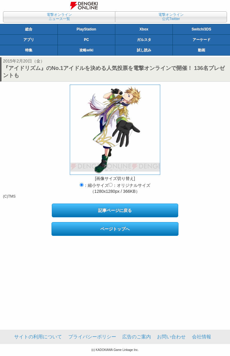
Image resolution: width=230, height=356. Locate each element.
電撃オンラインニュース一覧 (59, 17)
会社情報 (201, 336)
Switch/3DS (201, 29)
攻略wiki (86, 50)
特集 (28, 50)
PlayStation (86, 29)
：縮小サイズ (94, 185)
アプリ (28, 40)
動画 (201, 50)
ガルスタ (144, 40)
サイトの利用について (38, 336)
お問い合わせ (171, 336)
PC (86, 40)
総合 (28, 29)
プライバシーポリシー (92, 336)
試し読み (144, 50)
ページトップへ (115, 229)
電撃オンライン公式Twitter (171, 17)
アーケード (202, 40)
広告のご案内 (136, 336)
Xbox (144, 29)
